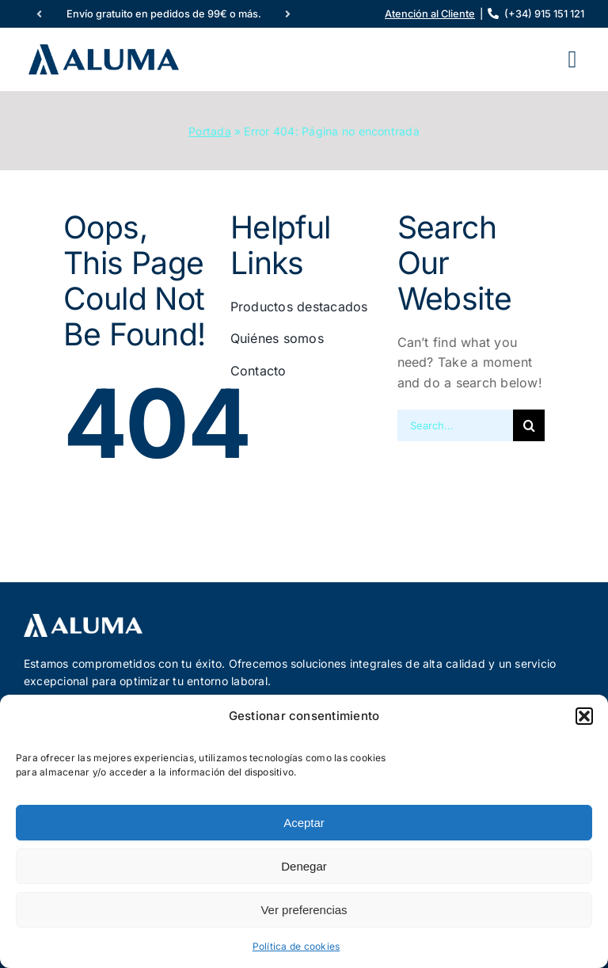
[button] (584, 716)
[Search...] (455, 425)
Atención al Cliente (430, 14)
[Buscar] (529, 425)
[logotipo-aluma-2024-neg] (83, 620)
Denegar (304, 866)
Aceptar (304, 822)
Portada (209, 131)
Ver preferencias (303, 910)
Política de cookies (296, 946)
